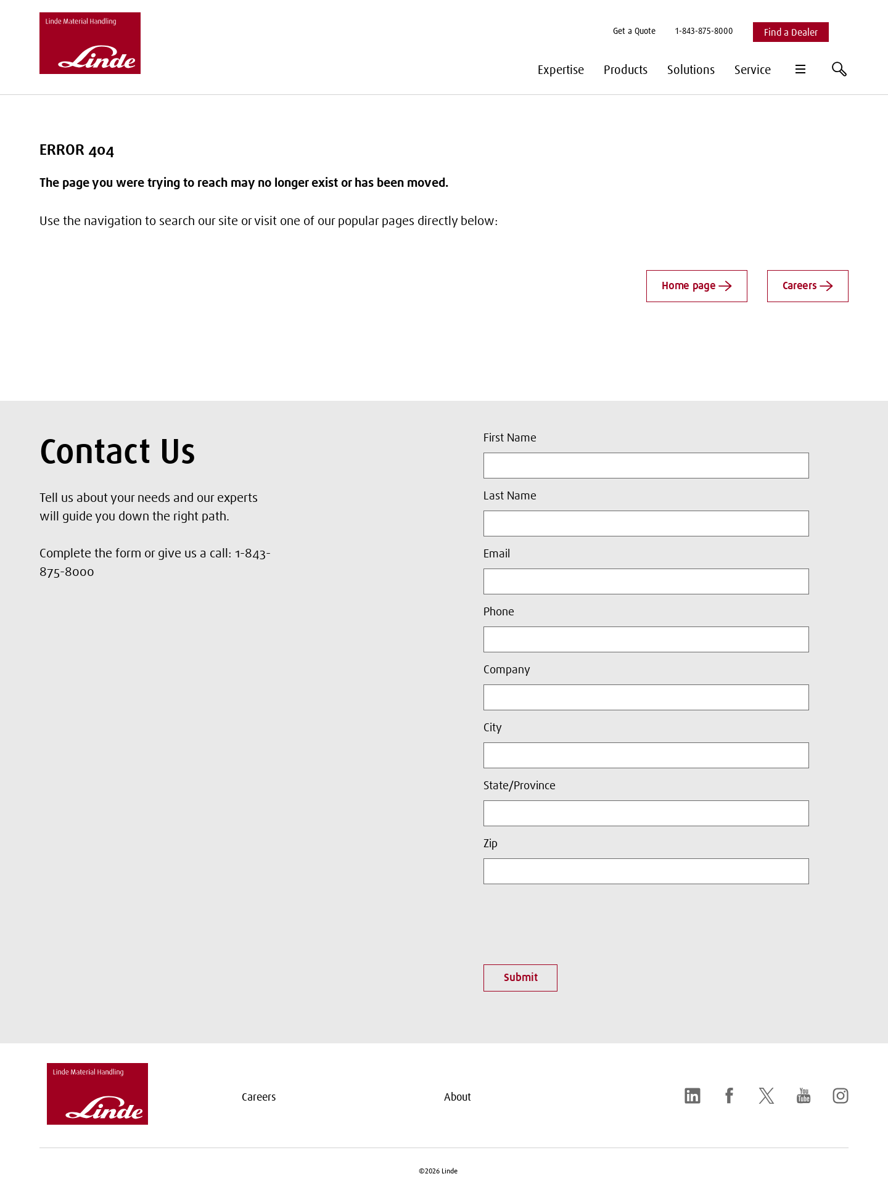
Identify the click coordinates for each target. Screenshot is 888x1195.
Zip (490, 844)
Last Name (509, 496)
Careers (808, 286)
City (492, 728)
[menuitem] (634, 32)
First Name (509, 438)
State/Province (519, 786)
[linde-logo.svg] (97, 1120)
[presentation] (577, 921)
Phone (498, 612)
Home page (697, 286)
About (457, 1097)
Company (506, 670)
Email (496, 554)
